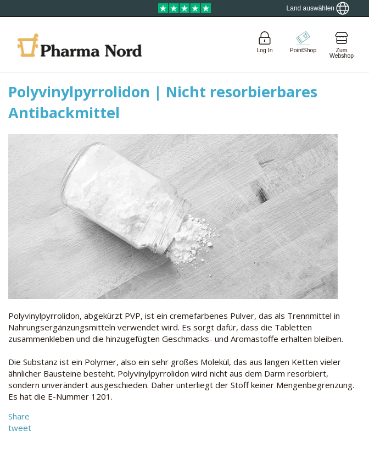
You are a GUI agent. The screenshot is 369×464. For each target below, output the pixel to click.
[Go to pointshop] (303, 44)
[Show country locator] (318, 8)
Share (19, 416)
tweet (19, 427)
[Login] (264, 44)
